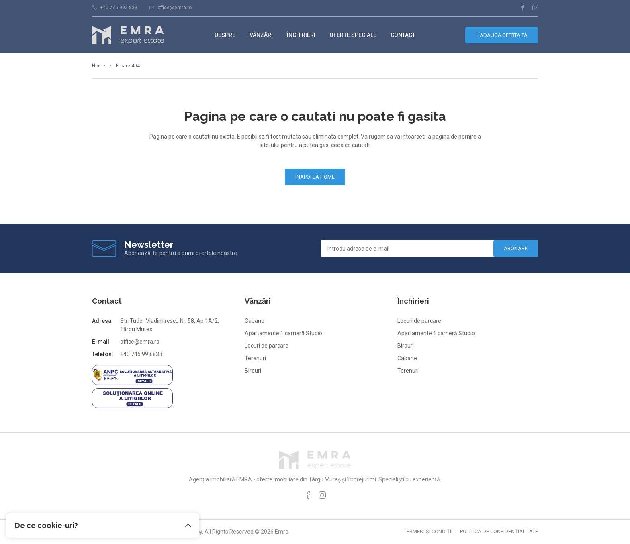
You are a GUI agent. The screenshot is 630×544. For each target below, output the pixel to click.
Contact (403, 35)
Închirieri (301, 35)
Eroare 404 (128, 66)
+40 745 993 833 (118, 7)
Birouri (253, 370)
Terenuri (255, 358)
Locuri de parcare (266, 345)
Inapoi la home (315, 177)
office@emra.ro (175, 7)
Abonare (516, 248)
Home (98, 66)
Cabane (254, 321)
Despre (225, 35)
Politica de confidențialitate (499, 531)
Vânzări (261, 35)
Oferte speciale (352, 35)
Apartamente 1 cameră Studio (283, 333)
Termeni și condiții (428, 531)
